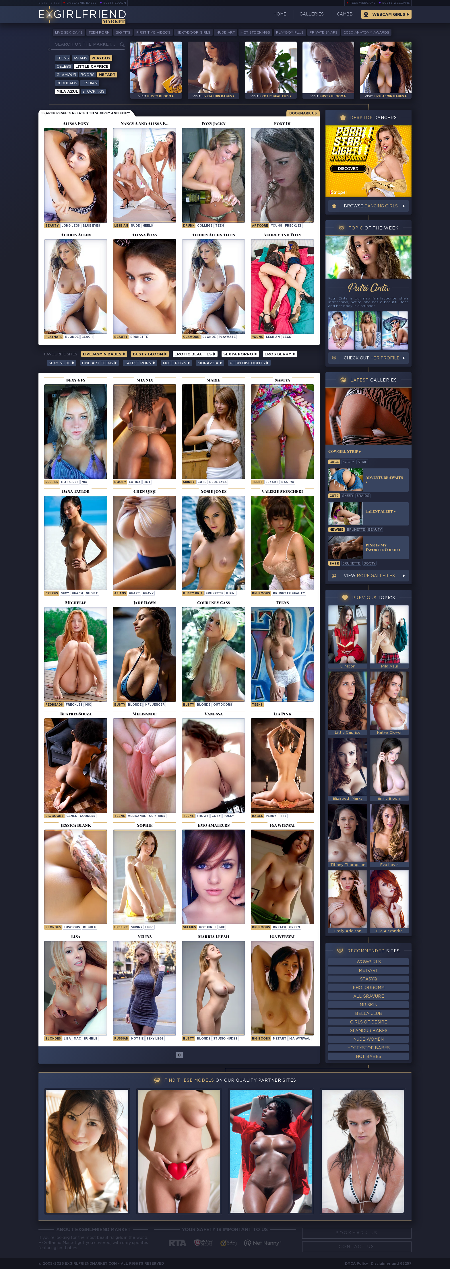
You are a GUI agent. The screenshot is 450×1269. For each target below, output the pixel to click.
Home (280, 14)
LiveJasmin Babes (81, 3)
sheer (347, 496)
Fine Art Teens (99, 363)
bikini (230, 593)
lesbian (121, 226)
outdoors (222, 705)
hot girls (70, 482)
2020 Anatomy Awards (366, 32)
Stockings (93, 91)
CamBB (345, 14)
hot (147, 482)
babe (334, 462)
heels (148, 226)
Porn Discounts (249, 363)
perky (271, 816)
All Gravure (368, 996)
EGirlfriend (82, 15)
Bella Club (368, 1013)
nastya (287, 482)
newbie (336, 529)
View (369, 576)
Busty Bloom (114, 3)
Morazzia (210, 363)
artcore (260, 226)
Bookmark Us (303, 113)
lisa (67, 1039)
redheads (54, 705)
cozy (216, 816)
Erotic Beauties (195, 354)
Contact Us (357, 1247)
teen (219, 226)
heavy (148, 593)
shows (203, 816)
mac (77, 1039)
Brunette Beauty (289, 593)
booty (120, 482)
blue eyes (91, 226)
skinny (189, 482)
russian (121, 1039)
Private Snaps (324, 32)
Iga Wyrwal (299, 1039)
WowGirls (368, 962)
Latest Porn (140, 363)
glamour (191, 337)
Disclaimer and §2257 (391, 1263)
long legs (70, 226)
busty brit (193, 593)
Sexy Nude (62, 363)
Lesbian (90, 83)
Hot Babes (368, 1056)
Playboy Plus (290, 32)
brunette (139, 337)
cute (201, 482)
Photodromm (369, 988)
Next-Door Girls (193, 32)
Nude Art (225, 32)
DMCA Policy (356, 1263)
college (204, 226)
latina (135, 482)
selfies (51, 482)
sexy (65, 593)
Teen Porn (99, 32)
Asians (80, 58)
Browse (371, 206)
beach (87, 337)
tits (282, 816)
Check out (371, 358)
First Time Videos (153, 32)
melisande (137, 816)
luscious (72, 927)
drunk (188, 226)
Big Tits (123, 32)
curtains (157, 816)
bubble (89, 927)
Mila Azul (67, 91)
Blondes (53, 927)
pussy (229, 816)
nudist (92, 593)
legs (287, 337)
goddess (87, 816)
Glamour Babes (368, 1031)
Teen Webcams (362, 3)
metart (279, 1039)
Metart (107, 75)
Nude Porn (176, 363)
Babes (257, 816)
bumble (90, 1039)
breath (279, 927)
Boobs (87, 75)
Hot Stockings (255, 32)
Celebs (64, 66)
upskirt (121, 927)
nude (135, 226)
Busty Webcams (396, 3)
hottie (137, 1039)
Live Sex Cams (69, 32)
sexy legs (155, 1039)
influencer (154, 705)
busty (119, 705)
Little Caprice (91, 66)
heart (134, 593)
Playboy (101, 58)
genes (71, 816)
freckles (293, 226)
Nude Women (368, 1039)
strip (362, 462)
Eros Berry (280, 354)
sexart (271, 482)
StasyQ (368, 979)
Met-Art (368, 970)
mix (84, 482)
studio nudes (225, 1039)
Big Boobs (261, 593)
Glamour (66, 75)
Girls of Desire (368, 1022)
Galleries (312, 14)
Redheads (67, 83)
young (276, 226)
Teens (63, 58)
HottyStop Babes (368, 1048)
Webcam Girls (388, 14)
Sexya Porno (240, 354)
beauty (52, 226)
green (294, 927)
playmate (53, 337)
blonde (72, 337)
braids (362, 496)
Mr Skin (368, 1005)
